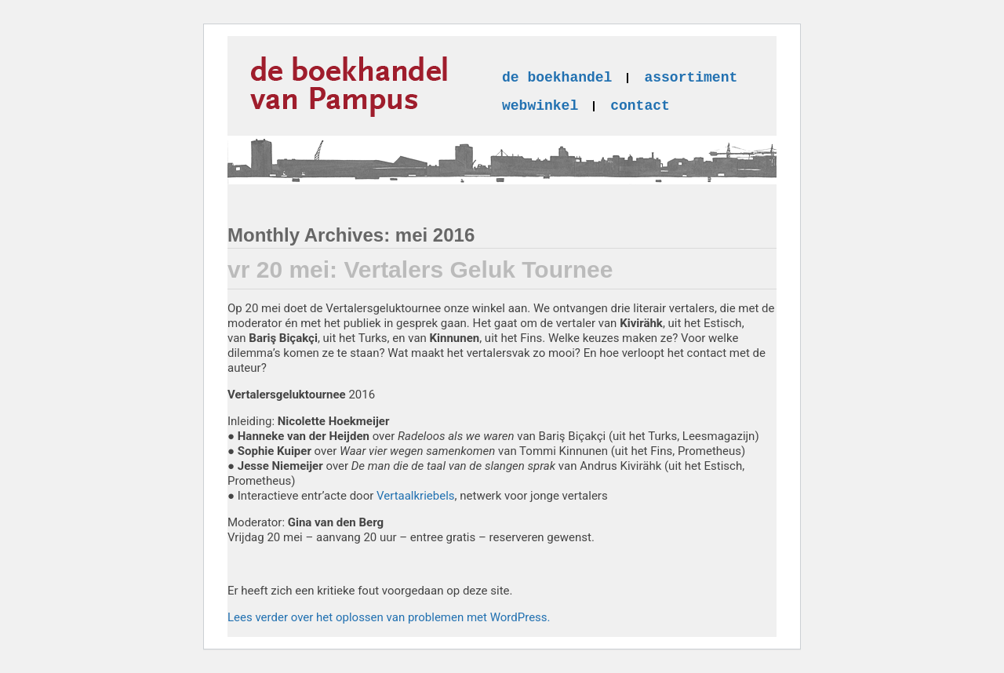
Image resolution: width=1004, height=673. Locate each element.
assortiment (690, 77)
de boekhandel (557, 77)
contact (640, 106)
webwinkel (540, 106)
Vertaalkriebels (415, 496)
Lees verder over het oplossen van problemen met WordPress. (389, 617)
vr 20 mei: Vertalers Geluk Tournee (420, 269)
